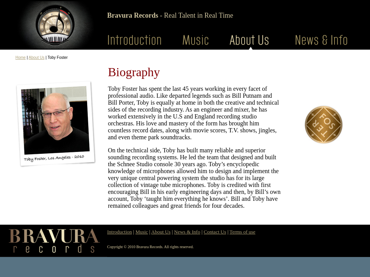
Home (20, 57)
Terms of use (243, 232)
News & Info (187, 232)
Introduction (119, 232)
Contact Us (215, 232)
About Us (36, 57)
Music (141, 232)
